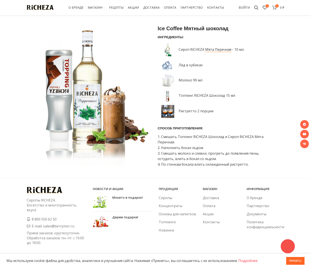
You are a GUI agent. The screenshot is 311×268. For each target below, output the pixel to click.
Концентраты (170, 205)
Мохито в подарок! (127, 197)
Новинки (166, 230)
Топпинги (167, 222)
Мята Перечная (218, 49)
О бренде (254, 197)
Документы (256, 214)
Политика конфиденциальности (265, 224)
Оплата (209, 205)
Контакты (211, 222)
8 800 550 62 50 (44, 219)
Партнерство (258, 205)
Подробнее (248, 260)
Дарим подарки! (125, 217)
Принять (295, 261)
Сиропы (165, 197)
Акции (208, 214)
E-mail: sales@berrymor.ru (53, 226)
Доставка (211, 197)
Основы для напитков (177, 214)
